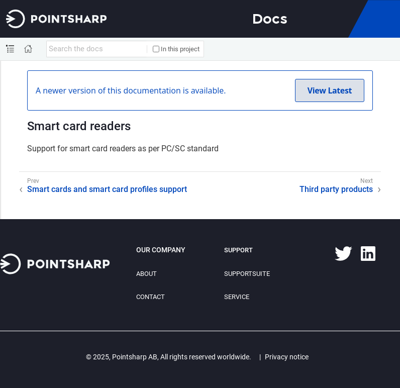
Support (238, 250)
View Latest (330, 90)
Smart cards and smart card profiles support (107, 189)
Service (236, 297)
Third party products (336, 189)
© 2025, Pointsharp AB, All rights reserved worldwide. (168, 356)
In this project (176, 49)
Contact (150, 297)
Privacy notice (287, 356)
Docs (269, 18)
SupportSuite (247, 273)
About (146, 273)
